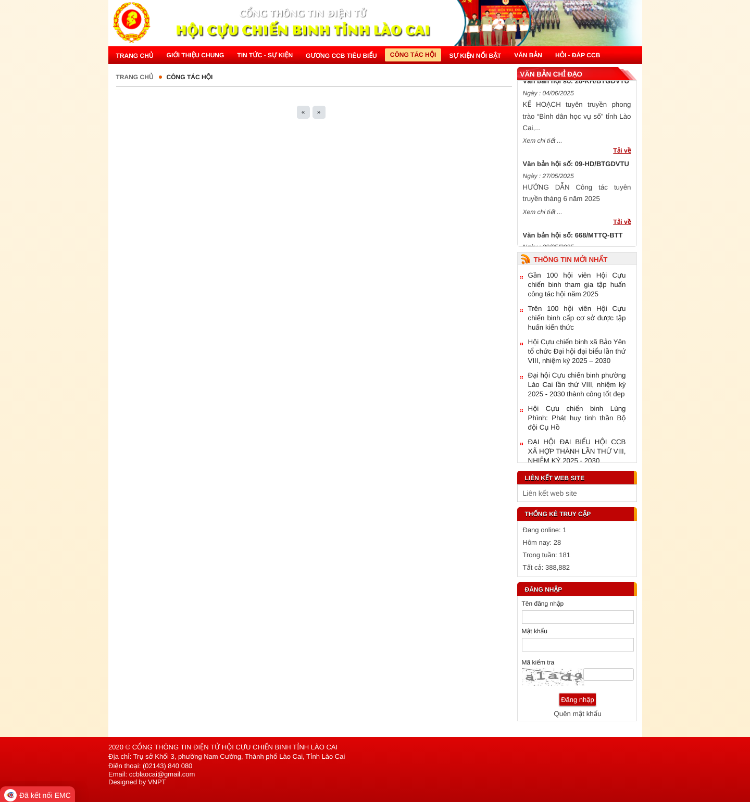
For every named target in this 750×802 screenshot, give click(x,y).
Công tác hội (190, 77)
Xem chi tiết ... (542, 142)
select (626, 493)
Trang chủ (135, 77)
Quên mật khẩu (577, 714)
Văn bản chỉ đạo (551, 74)
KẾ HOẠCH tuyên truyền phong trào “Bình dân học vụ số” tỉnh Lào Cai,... (577, 118)
